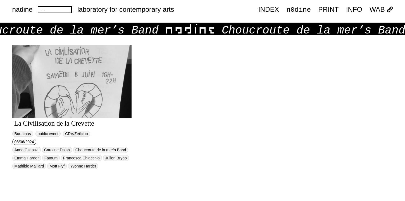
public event (48, 133)
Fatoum (51, 158)
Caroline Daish (57, 150)
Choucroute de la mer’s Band (100, 150)
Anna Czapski (27, 150)
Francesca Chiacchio (81, 158)
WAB (381, 9)
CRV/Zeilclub (76, 133)
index (268, 9)
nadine (22, 9)
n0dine (298, 9)
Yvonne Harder (83, 166)
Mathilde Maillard (29, 166)
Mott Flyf (57, 166)
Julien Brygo (116, 158)
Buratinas (23, 133)
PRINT (328, 9)
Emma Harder (27, 158)
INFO (354, 9)
